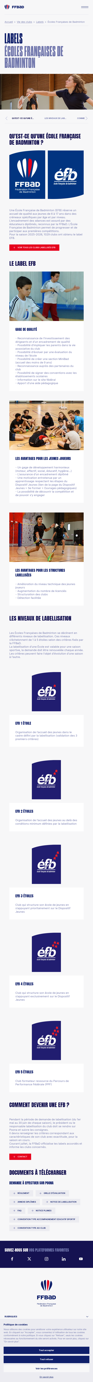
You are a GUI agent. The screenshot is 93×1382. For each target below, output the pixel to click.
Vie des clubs (24, 22)
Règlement (21, 1193)
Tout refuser (46, 1359)
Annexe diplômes (24, 1202)
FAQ (17, 1210)
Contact (20, 1157)
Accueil (9, 22)
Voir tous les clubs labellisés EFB (34, 247)
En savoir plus (46, 1377)
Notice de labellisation (61, 1202)
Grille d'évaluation (52, 1193)
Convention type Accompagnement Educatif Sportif (44, 1219)
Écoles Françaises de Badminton (66, 22)
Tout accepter (46, 1350)
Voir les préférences (46, 1368)
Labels (40, 22)
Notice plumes (41, 1210)
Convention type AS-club (29, 1228)
